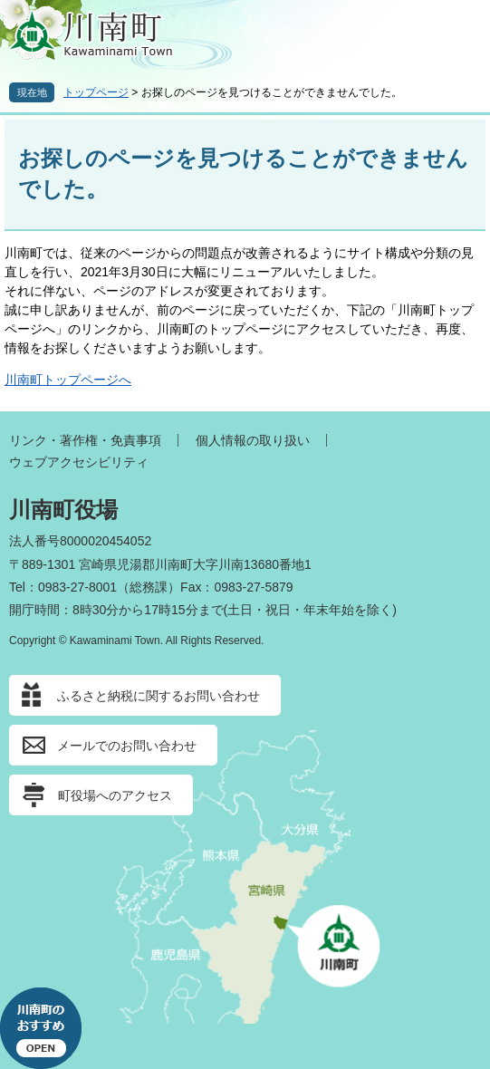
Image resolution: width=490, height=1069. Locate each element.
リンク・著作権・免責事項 (85, 440)
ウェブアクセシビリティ (79, 462)
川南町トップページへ (68, 379)
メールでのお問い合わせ (127, 745)
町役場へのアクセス (115, 795)
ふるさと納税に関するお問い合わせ (158, 696)
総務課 (149, 587)
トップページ (96, 92)
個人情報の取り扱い (253, 440)
